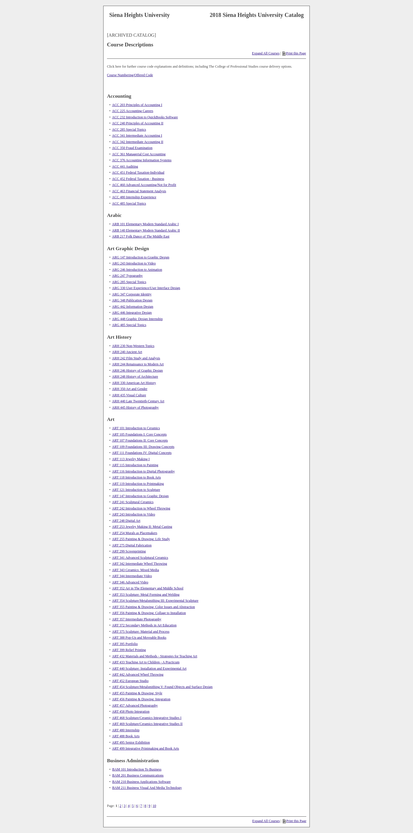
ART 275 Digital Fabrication (132, 545)
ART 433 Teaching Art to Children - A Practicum (146, 662)
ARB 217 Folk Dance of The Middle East (141, 236)
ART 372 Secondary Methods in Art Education (144, 625)
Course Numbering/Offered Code (130, 75)
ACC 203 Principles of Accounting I (137, 105)
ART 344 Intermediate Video (132, 576)
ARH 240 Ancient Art (127, 352)
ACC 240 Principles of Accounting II (137, 123)
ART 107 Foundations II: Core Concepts (140, 440)
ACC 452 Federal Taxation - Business (138, 179)
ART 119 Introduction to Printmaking (138, 484)
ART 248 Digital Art (126, 521)
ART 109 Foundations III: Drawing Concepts (143, 447)
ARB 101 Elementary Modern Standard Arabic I (145, 224)
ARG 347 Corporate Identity (132, 294)
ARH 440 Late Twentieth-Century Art (138, 401)
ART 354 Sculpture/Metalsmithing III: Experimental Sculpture (155, 601)
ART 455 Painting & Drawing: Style (137, 693)
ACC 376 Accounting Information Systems (142, 160)
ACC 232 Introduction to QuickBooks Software (145, 117)
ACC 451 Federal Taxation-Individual (138, 172)
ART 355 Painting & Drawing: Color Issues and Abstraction (153, 607)
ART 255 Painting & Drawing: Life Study (141, 539)
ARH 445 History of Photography (135, 407)
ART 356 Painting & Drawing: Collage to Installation (149, 613)
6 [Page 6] (137, 806)
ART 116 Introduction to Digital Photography (143, 471)
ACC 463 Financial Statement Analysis (139, 191)
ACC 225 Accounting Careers (132, 111)
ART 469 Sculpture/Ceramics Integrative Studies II (147, 724)
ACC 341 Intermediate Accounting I (137, 136)
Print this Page (294, 53)
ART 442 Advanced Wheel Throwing (137, 675)
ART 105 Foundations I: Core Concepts (139, 434)
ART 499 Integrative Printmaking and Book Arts (145, 748)
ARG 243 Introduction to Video (134, 263)
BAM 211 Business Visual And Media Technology (147, 788)
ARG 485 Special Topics (129, 325)
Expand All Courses (266, 53)
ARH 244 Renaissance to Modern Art (138, 364)
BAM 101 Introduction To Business (136, 769)
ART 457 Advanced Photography (135, 705)
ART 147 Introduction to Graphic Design (140, 496)
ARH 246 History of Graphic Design (137, 371)
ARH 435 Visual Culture (129, 395)
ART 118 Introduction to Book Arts (136, 477)
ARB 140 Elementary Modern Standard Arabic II (146, 230)
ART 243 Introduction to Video (133, 514)
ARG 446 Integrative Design (132, 313)
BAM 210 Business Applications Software (141, 782)
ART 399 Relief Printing (129, 650)
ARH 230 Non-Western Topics (133, 346)
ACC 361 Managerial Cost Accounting (139, 154)
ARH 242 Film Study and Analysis (136, 358)
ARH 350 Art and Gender (129, 389)
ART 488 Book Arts (126, 736)
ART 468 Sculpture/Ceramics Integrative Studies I (147, 718)
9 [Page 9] (149, 806)
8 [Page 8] (145, 806)
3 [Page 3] (124, 806)
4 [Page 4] (129, 806)
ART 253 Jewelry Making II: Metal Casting (142, 527)
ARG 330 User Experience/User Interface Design (146, 288)
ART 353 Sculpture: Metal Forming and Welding (146, 595)
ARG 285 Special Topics (129, 282)
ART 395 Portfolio (125, 644)
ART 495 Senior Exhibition (131, 742)
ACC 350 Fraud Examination (132, 148)
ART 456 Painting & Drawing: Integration (141, 699)
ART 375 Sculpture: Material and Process (141, 632)
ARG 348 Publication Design (132, 300)
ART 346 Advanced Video (130, 582)
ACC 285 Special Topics (129, 130)
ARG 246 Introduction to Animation (137, 270)
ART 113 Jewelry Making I (131, 459)
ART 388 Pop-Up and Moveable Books (139, 638)
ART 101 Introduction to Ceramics (136, 428)
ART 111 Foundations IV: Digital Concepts (142, 453)
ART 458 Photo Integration (131, 711)
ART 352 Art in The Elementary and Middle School (148, 588)
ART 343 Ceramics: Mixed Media (135, 570)
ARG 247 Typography (127, 276)
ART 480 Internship (126, 730)
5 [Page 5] (133, 806)
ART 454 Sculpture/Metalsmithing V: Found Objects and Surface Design (162, 687)
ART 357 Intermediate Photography (136, 619)
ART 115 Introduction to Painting (135, 465)
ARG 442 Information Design (132, 307)
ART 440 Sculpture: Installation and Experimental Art (149, 669)
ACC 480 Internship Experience (134, 197)
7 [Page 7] (141, 806)
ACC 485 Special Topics (129, 203)
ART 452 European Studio (130, 681)
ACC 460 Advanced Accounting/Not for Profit (144, 185)
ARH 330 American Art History (134, 383)
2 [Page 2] (120, 806)
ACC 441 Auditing (125, 166)
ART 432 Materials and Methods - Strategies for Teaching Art (154, 656)
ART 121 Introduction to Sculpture (136, 490)
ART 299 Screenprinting (129, 551)
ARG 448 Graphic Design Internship (137, 319)
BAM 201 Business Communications (137, 775)
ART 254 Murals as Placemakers (134, 533)
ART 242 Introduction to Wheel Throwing (141, 508)
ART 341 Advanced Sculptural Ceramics (140, 558)
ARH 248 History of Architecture (135, 377)
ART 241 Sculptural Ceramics (133, 502)
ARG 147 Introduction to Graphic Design (141, 257)
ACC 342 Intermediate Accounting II (137, 142)
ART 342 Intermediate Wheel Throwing (139, 564)
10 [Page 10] (154, 806)
